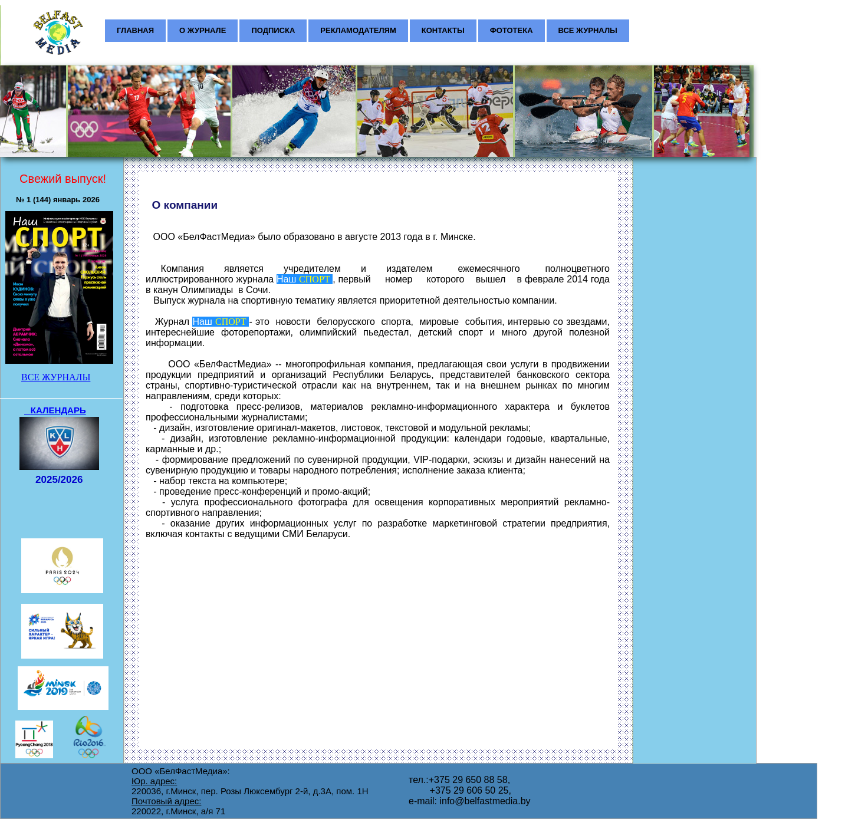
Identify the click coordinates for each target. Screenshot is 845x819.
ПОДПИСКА (273, 30)
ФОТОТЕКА (511, 30)
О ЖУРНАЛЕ (202, 30)
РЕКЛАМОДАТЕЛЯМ (358, 30)
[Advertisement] (691, 233)
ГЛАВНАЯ (135, 30)
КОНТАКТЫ (443, 30)
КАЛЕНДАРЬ (58, 410)
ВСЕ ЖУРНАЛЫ (587, 30)
